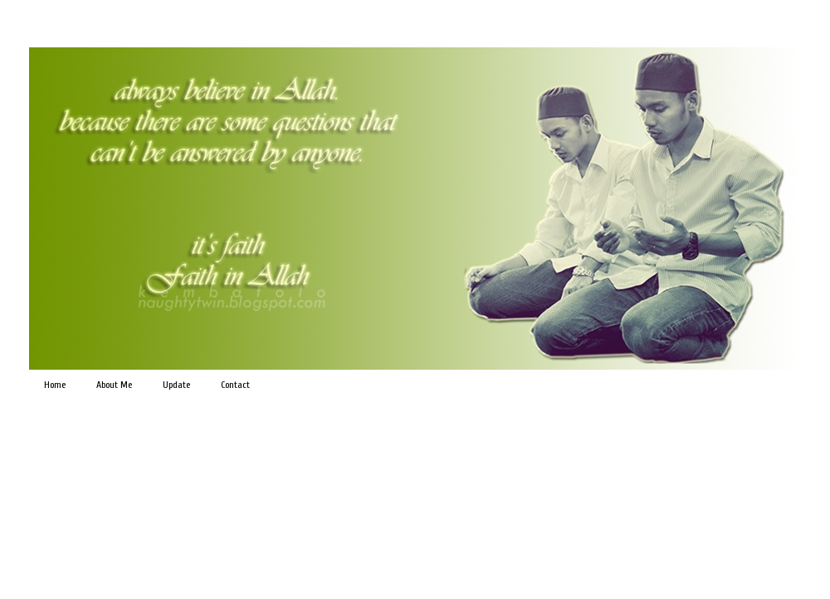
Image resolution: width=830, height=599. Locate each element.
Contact (235, 384)
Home (55, 384)
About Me (114, 384)
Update (176, 384)
